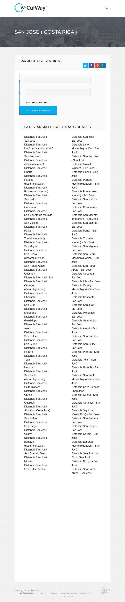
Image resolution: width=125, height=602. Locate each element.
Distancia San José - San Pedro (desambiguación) (36, 254)
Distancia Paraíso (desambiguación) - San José (85, 183)
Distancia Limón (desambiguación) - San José (85, 148)
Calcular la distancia (38, 110)
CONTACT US (67, 597)
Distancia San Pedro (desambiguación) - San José (85, 258)
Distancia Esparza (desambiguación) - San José (85, 445)
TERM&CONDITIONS (68, 594)
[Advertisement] (62, 505)
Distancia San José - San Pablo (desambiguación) (36, 375)
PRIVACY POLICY (87, 594)
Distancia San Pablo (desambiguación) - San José (85, 379)
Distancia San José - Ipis (38, 277)
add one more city (36, 102)
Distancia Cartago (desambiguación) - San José (85, 289)
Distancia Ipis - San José (86, 281)
